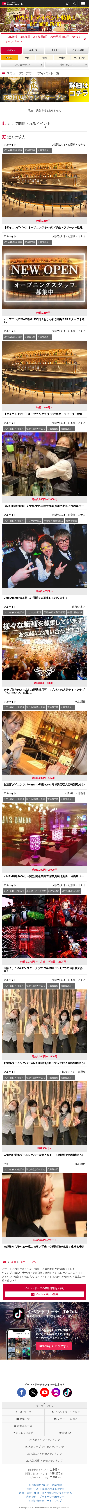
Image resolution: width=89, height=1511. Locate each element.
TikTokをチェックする (53, 1346)
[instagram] (55, 1393)
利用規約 (31, 1496)
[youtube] (44, 1393)
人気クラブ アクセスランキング (44, 1446)
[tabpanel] (44, 19)
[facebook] (21, 1393)
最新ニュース (23, 1425)
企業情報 (57, 1485)
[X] (33, 1393)
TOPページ (23, 1412)
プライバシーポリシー (51, 1496)
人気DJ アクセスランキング (44, 1453)
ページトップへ (44, 1404)
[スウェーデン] (28, 1262)
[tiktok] (67, 3)
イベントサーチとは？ (66, 1412)
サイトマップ (54, 1500)
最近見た (65, 1432)
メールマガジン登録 (44, 1294)
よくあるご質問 (23, 1432)
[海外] (13, 1262)
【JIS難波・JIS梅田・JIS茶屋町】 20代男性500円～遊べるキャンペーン (43, 39)
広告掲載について (39, 1485)
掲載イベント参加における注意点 (45, 1488)
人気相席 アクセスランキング (44, 1460)
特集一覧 (23, 1418)
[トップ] (5, 1262)
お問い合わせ (36, 1500)
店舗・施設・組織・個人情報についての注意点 (45, 1492)
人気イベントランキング (44, 1439)
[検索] (74, 4)
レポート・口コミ (65, 1418)
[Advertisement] (44, 1371)
